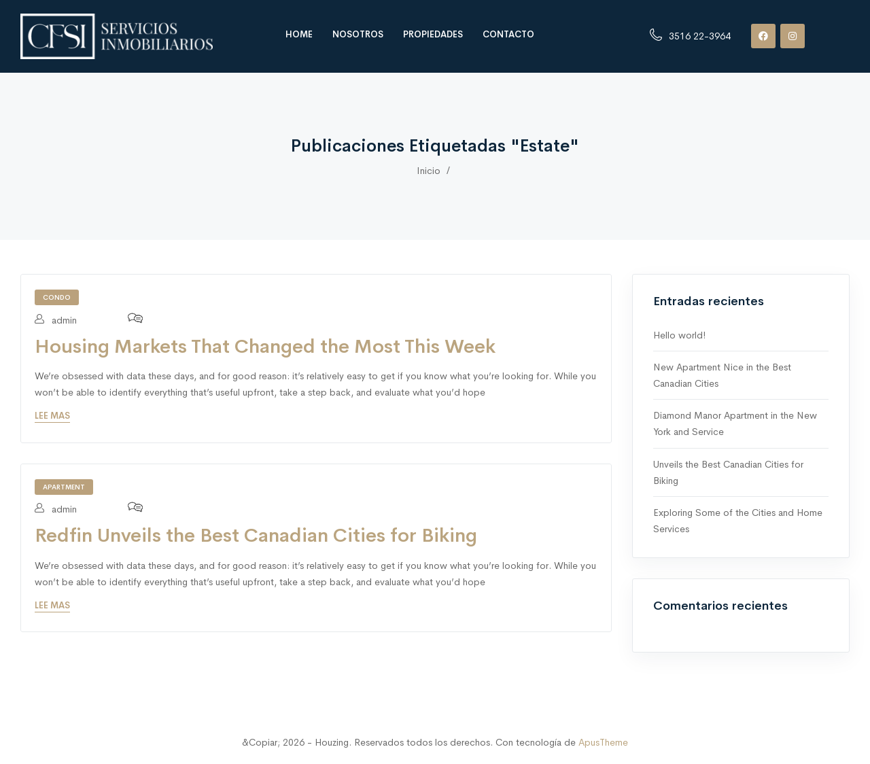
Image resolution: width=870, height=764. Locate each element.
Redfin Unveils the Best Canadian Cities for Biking (256, 535)
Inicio (428, 170)
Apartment (64, 487)
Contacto (508, 34)
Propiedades (433, 34)
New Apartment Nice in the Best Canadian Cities (722, 375)
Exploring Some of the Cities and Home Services (737, 520)
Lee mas (52, 415)
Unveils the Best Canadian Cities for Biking (728, 472)
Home (299, 34)
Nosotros (357, 34)
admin (56, 320)
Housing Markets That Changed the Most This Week (265, 346)
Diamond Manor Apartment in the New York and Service (735, 423)
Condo (57, 297)
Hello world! (679, 335)
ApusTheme (603, 742)
